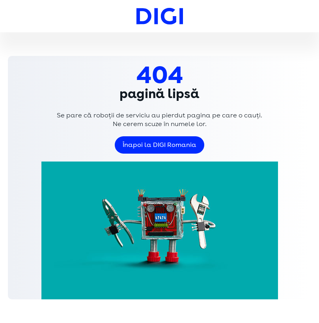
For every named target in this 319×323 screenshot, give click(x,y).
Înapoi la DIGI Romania (159, 145)
